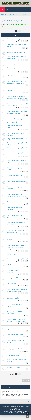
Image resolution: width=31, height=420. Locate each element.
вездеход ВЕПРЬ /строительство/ (12, 328)
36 (25, 71)
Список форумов (14, 402)
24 (21, 41)
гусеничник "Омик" (13, 355)
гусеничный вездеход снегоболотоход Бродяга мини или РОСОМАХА (17, 121)
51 (25, 323)
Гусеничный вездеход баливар (17, 181)
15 (21, 107)
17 (23, 60)
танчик (9, 264)
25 (23, 41)
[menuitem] (7, 9)
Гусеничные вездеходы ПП (14, 20)
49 (21, 323)
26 (25, 41)
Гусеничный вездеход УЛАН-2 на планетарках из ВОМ (17, 290)
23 (21, 164)
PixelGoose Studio (22, 411)
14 (23, 226)
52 (21, 300)
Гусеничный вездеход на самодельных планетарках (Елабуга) (16, 247)
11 (23, 129)
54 (25, 300)
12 (25, 129)
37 (27, 71)
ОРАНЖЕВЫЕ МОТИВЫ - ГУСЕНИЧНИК (14, 305)
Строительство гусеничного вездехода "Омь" (16, 231)
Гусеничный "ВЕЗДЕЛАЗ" (15, 334)
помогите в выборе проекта (16, 367)
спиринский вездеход (14, 175)
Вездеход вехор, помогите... (16, 52)
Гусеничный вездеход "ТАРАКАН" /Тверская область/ (17, 195)
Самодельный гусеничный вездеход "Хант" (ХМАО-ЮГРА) (17, 97)
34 (21, 71)
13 (27, 129)
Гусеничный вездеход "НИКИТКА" (14, 349)
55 (27, 300)
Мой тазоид (11, 64)
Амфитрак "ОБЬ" (12, 278)
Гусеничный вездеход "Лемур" (17, 259)
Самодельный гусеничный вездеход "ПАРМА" (16, 298)
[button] (20, 31)
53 (23, 300)
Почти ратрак (11, 75)
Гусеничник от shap (13, 39)
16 (21, 60)
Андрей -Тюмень (12, 255)
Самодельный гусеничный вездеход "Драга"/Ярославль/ (16, 320)
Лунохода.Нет (4, 402)
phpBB (13, 406)
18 (25, 60)
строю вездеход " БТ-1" (14, 283)
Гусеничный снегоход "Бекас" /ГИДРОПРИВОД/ (17, 105)
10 (21, 129)
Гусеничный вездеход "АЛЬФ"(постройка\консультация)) (17, 82)
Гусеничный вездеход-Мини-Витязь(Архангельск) (17, 112)
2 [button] (17, 31)
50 (23, 323)
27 (27, 41)
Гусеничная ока (12, 202)
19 (27, 60)
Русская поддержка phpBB (15, 409)
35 (23, 71)
